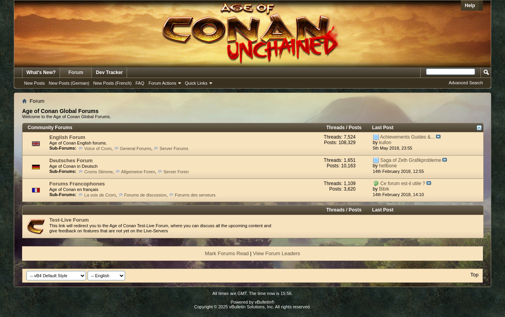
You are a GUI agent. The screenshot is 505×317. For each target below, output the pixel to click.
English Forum (67, 137)
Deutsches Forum (71, 160)
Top (474, 275)
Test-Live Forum (69, 220)
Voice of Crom (98, 148)
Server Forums (173, 148)
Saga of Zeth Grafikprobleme (410, 160)
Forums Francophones (77, 184)
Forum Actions (162, 83)
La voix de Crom (100, 195)
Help (470, 5)
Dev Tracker (109, 72)
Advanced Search (466, 82)
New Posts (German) (69, 83)
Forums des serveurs (195, 195)
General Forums (135, 148)
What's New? (41, 72)
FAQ (139, 83)
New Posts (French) (112, 83)
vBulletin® (265, 302)
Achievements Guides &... (407, 137)
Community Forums (50, 127)
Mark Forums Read (227, 253)
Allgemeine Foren (138, 171)
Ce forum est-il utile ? (402, 183)
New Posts (34, 83)
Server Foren (176, 171)
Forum (76, 72)
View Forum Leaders (276, 253)
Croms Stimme (98, 171)
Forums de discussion (145, 195)
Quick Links (196, 83)
